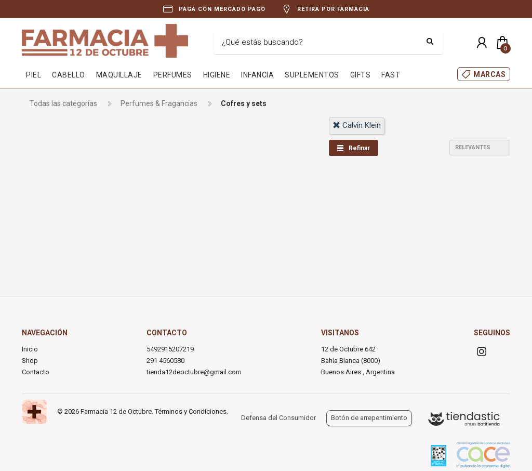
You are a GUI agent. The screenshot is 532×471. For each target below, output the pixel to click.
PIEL (33, 75)
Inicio (30, 349)
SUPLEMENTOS (312, 75)
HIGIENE (217, 75)
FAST (390, 75)
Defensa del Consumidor (278, 418)
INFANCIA (257, 75)
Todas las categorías (63, 103)
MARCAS (489, 74)
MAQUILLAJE (119, 75)
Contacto (35, 372)
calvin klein (356, 125)
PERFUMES (172, 75)
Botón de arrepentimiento (369, 418)
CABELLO (68, 75)
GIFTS (360, 75)
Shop (30, 360)
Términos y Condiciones (191, 411)
